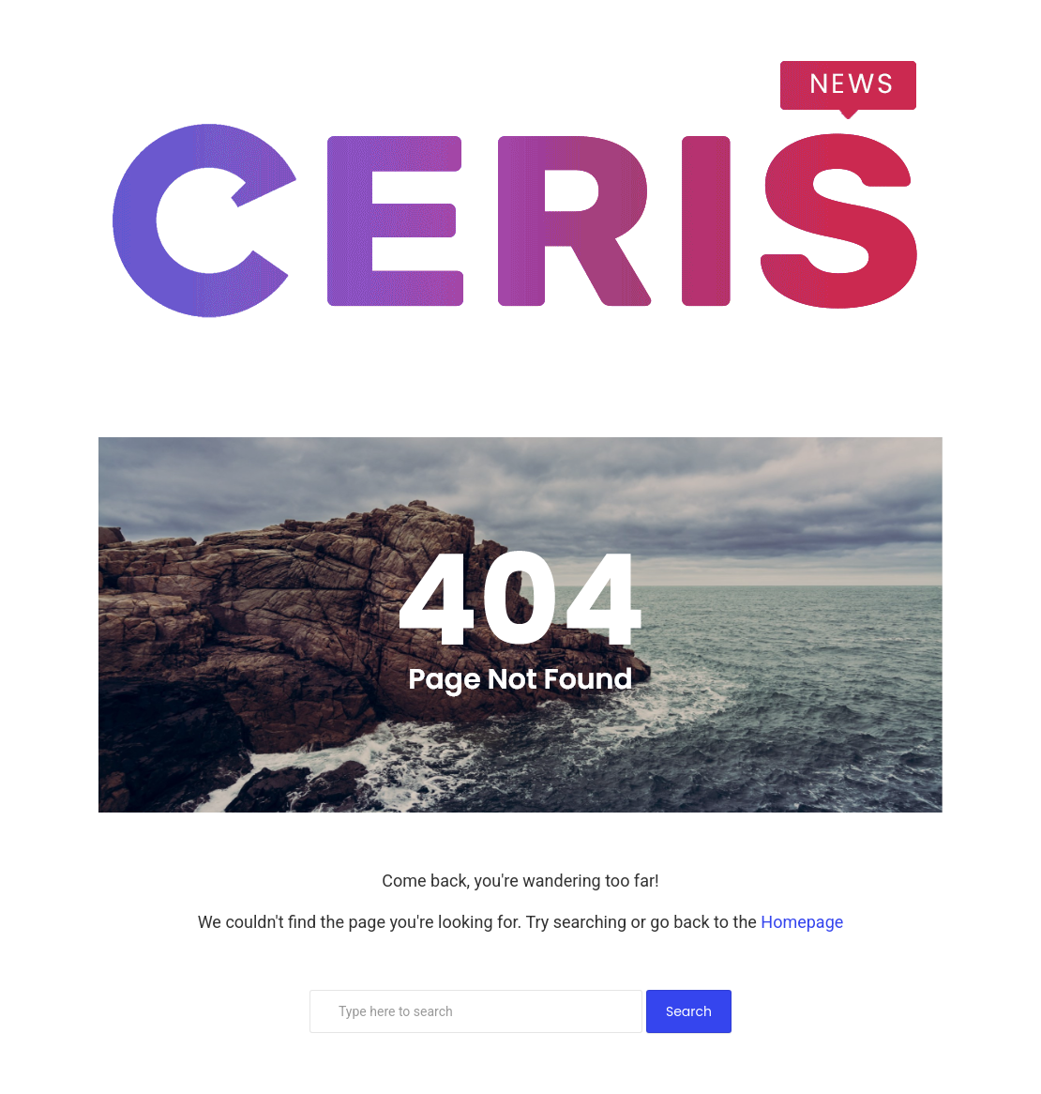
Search (689, 1011)
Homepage (802, 922)
